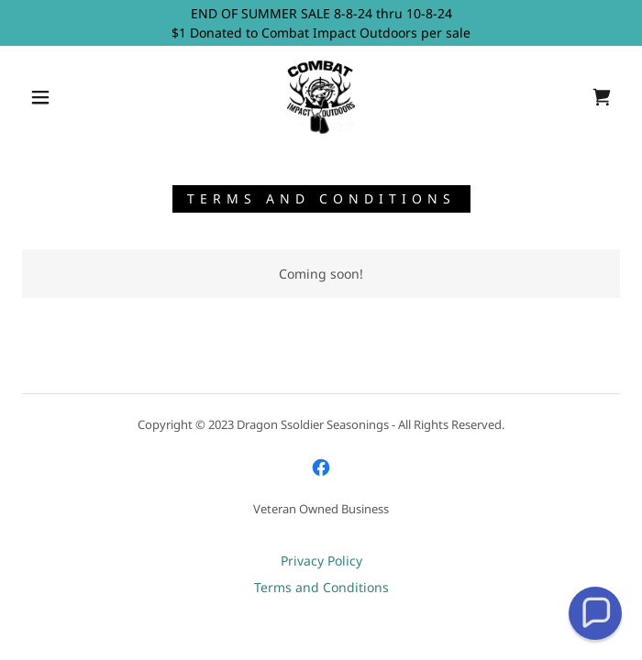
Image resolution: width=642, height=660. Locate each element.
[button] (52, 97)
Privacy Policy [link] (321, 560)
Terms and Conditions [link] (321, 587)
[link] (320, 97)
